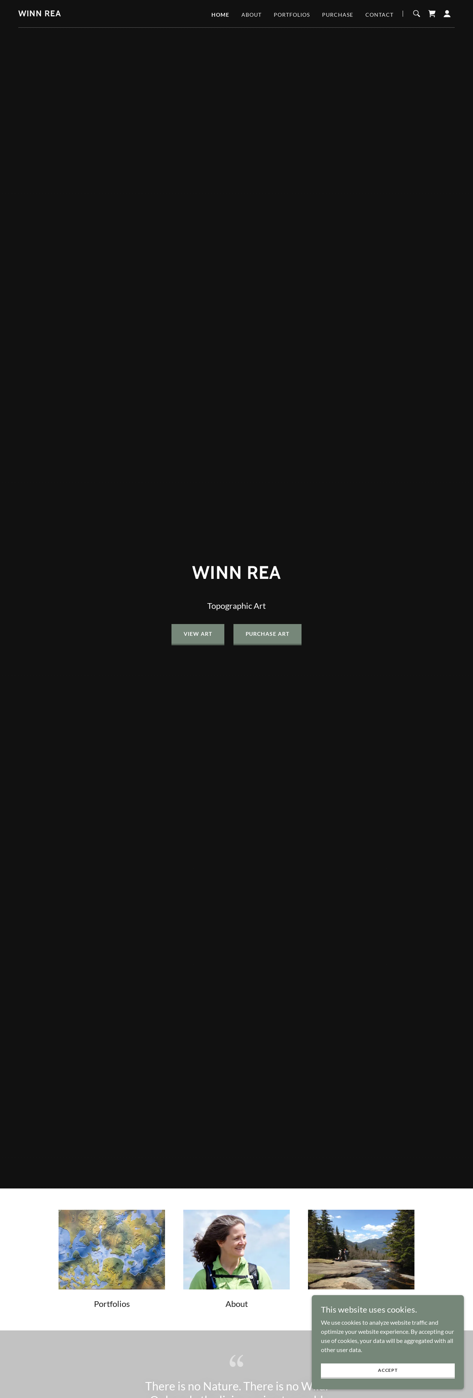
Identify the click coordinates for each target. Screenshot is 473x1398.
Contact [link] (379, 14)
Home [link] (220, 14)
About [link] (251, 14)
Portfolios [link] (292, 14)
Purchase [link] (337, 14)
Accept (388, 1370)
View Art (198, 633)
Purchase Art (268, 633)
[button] (447, 13)
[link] (39, 13)
